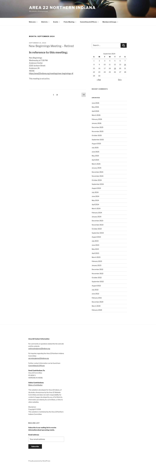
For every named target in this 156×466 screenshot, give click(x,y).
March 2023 (96, 257)
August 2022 (96, 286)
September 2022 (98, 281)
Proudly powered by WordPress (39, 461)
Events (56, 22)
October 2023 (97, 229)
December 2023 (97, 221)
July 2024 (95, 192)
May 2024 (95, 200)
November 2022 (97, 273)
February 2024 (97, 213)
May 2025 (95, 156)
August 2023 (96, 237)
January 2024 (96, 217)
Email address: (33, 435)
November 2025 (97, 131)
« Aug (99, 79)
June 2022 (95, 294)
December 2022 (97, 269)
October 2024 (97, 180)
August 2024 (96, 188)
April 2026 (95, 111)
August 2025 (96, 143)
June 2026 (95, 103)
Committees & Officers (89, 22)
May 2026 (95, 107)
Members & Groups (110, 22)
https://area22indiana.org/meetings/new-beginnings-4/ (51, 73)
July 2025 (95, 147)
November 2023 (97, 225)
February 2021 (97, 298)
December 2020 (97, 302)
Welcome (33, 22)
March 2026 (96, 115)
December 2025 (97, 127)
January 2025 (96, 168)
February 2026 (97, 119)
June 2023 (95, 245)
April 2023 (95, 253)
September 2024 (98, 184)
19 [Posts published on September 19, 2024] (115, 68)
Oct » (120, 79)
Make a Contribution (35, 385)
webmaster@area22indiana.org (39, 348)
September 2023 (98, 233)
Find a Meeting (70, 22)
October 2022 (97, 277)
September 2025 (98, 139)
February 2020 (97, 310)
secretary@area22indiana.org (38, 358)
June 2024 (95, 196)
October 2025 (97, 135)
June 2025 (95, 152)
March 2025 (96, 164)
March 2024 (96, 208)
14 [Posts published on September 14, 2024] (125, 64)
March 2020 (96, 306)
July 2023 (95, 241)
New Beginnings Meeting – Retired (51, 46)
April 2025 (95, 160)
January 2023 (96, 265)
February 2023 (97, 261)
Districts (45, 22)
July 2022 (95, 290)
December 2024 (97, 172)
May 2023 (95, 249)
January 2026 (96, 123)
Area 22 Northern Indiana (62, 7)
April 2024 (95, 204)
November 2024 (97, 176)
